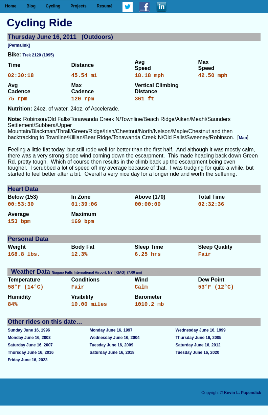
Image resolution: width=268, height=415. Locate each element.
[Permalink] (19, 45)
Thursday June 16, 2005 (198, 347)
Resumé (105, 6)
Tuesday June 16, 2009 (111, 354)
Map (243, 140)
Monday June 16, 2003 (29, 347)
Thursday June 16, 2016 (30, 362)
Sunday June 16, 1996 (29, 339)
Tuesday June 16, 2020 (197, 362)
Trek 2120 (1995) (38, 55)
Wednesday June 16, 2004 (115, 347)
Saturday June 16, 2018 (112, 362)
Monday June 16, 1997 (111, 339)
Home (10, 6)
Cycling (53, 6)
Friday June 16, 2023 (27, 369)
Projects (78, 6)
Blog (31, 6)
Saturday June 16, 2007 (30, 354)
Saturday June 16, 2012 (198, 354)
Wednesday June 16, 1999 (201, 339)
